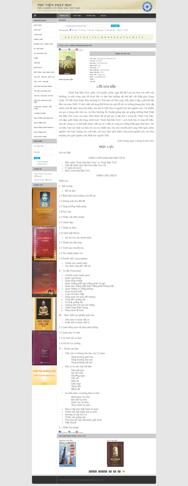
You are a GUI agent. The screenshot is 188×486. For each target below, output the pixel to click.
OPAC (125, 30)
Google (72, 50)
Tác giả (82, 30)
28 (123, 471)
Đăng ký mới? (42, 164)
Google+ (80, 50)
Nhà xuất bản (109, 30)
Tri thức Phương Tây (42, 91)
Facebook (63, 50)
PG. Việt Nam (38, 49)
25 (110, 471)
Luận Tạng (38, 34)
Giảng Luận (63, 45)
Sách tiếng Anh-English (43, 118)
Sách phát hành (40, 136)
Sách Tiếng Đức (40, 132)
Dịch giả (90, 30)
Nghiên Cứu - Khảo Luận (43, 44)
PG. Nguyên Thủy (40, 53)
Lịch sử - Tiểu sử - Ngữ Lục (44, 77)
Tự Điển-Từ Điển (40, 113)
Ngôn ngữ (99, 30)
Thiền (36, 58)
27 (119, 471)
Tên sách (74, 30)
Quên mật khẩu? (43, 161)
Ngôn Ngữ (38, 67)
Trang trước (103, 471)
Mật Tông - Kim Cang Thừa (44, 72)
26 (114, 471)
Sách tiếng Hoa (40, 123)
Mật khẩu (37, 152)
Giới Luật (37, 30)
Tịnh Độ (37, 63)
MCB (118, 30)
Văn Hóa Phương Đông (43, 86)
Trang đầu (93, 471)
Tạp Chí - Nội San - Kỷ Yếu (43, 96)
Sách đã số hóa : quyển (43, 180)
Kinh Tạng (38, 25)
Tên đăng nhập (39, 146)
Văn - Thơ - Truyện (41, 81)
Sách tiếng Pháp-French (43, 127)
